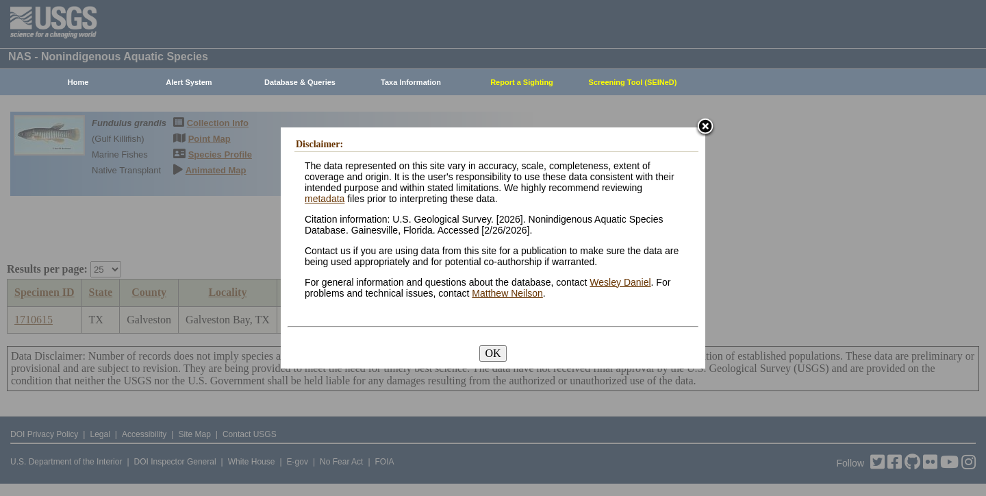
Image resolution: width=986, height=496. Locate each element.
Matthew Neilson (507, 293)
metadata (324, 198)
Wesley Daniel (620, 282)
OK (493, 353)
